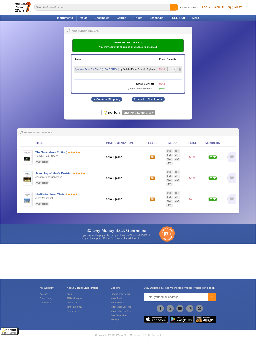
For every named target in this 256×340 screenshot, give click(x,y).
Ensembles (102, 17)
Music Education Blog (121, 311)
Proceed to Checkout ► (148, 99)
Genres (121, 17)
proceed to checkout (145, 47)
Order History (46, 298)
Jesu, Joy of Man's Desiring (53, 173)
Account (43, 294)
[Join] (212, 297)
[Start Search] (174, 7)
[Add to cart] (230, 157)
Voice (83, 17)
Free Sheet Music (119, 315)
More (195, 17)
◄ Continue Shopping (106, 99)
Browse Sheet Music (120, 294)
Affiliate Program (74, 298)
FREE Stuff (177, 17)
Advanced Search (189, 7)
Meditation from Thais (50, 194)
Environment (73, 311)
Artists (138, 17)
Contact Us (72, 302)
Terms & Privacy (74, 307)
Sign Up (219, 7)
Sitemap (115, 319)
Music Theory (117, 302)
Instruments (65, 17)
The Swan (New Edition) (51, 152)
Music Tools (116, 298)
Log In (206, 7)
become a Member (142, 88)
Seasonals (156, 17)
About (69, 294)
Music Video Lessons (121, 307)
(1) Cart (235, 7)
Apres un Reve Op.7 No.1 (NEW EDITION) (96, 69)
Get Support (45, 302)
